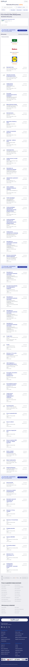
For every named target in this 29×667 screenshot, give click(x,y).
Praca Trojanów (17, 588)
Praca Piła (3, 609)
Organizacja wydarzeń (19, 650)
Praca (5, 13)
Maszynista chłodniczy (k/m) (12, 122)
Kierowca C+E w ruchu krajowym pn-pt (12, 354)
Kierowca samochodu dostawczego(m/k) (11, 256)
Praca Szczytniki (17, 595)
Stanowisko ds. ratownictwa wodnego (11, 169)
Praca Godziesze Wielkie (5, 585)
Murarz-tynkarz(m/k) (11, 460)
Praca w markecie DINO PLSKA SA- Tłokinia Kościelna (12, 441)
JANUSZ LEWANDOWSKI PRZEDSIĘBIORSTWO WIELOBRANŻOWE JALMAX (11, 200)
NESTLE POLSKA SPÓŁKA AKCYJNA (12, 68)
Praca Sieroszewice (4, 599)
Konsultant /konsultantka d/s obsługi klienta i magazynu (12, 287)
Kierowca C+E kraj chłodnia (11, 511)
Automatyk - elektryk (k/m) (11, 141)
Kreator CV (3, 645)
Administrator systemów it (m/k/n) (12, 178)
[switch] (22, 30)
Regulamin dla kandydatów (5, 639)
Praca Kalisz (17, 607)
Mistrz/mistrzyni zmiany (12, 104)
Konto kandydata (4, 637)
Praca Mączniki (17, 592)
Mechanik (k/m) (10, 113)
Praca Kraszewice (18, 601)
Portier (8, 344)
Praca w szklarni (10, 421)
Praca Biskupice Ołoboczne (6, 601)
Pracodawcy (3, 633)
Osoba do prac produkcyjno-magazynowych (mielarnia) (10, 395)
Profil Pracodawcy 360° (19, 633)
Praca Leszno (3, 612)
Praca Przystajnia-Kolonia (19, 586)
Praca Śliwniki (3, 595)
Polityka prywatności (18, 648)
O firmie (16, 645)
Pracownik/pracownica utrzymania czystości (12, 384)
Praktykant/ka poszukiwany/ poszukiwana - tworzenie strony (12, 565)
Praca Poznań (3, 607)
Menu (26, 1)
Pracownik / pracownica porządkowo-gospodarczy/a (12, 374)
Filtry (3, 9)
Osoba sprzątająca (11, 197)
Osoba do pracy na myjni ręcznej (12, 159)
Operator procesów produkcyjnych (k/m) (11, 75)
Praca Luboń (17, 612)
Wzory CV (2, 646)
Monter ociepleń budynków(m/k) (10, 452)
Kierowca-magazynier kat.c (11, 431)
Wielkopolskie (9, 13)
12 (20, 577)
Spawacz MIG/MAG (11, 536)
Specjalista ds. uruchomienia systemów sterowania (12, 243)
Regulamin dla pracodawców (20, 639)
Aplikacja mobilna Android (5, 652)
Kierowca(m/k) (10, 482)
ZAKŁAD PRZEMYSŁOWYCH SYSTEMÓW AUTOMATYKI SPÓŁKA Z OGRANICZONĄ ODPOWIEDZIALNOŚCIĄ (12, 246)
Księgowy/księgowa (11, 467)
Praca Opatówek (4, 592)
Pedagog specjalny (11, 528)
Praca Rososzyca (18, 590)
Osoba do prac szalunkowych (10, 84)
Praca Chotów (3, 588)
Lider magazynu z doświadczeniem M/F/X (12, 363)
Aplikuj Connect (17, 652)
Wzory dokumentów (4, 648)
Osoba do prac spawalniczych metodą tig (12, 232)
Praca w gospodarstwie (12, 413)
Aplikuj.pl (2, 13)
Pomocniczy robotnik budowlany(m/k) (11, 491)
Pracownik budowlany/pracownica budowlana (12, 94)
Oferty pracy (3, 632)
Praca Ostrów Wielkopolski (19, 609)
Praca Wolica (3, 586)
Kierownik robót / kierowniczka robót (8, 19)
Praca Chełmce (17, 585)
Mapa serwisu (17, 655)
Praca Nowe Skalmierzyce (5, 597)
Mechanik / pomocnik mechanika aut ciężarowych (11, 500)
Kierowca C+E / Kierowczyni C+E (10, 554)
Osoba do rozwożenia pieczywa (11, 132)
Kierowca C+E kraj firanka (12, 519)
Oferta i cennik (17, 632)
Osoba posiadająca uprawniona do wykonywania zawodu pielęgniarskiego (11, 209)
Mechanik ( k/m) (10, 67)
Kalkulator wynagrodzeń (5, 650)
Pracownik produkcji (11, 545)
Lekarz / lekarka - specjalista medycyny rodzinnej (11, 188)
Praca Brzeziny (4, 590)
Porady (2, 635)
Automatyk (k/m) (10, 149)
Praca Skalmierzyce (18, 599)
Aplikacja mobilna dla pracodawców (21, 637)
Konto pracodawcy (18, 635)
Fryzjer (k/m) (9, 336)
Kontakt (16, 646)
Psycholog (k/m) (10, 405)
